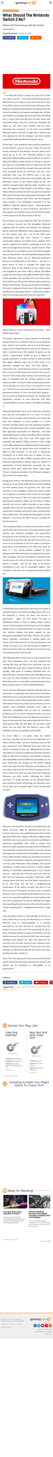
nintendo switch (35, 987)
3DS (15, 987)
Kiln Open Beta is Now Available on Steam (12, 1213)
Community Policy (18, 1321)
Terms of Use (5, 1319)
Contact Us (4, 1324)
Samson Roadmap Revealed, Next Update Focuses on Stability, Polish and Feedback (40, 1214)
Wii (11, 990)
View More (9, 1070)
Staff (19, 1324)
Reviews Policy (5, 1321)
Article (6, 11)
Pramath (14, 33)
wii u (14, 990)
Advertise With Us (6, 1327)
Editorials (14, 11)
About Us (13, 1324)
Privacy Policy (16, 1319)
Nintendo (25, 987)
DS (19, 987)
